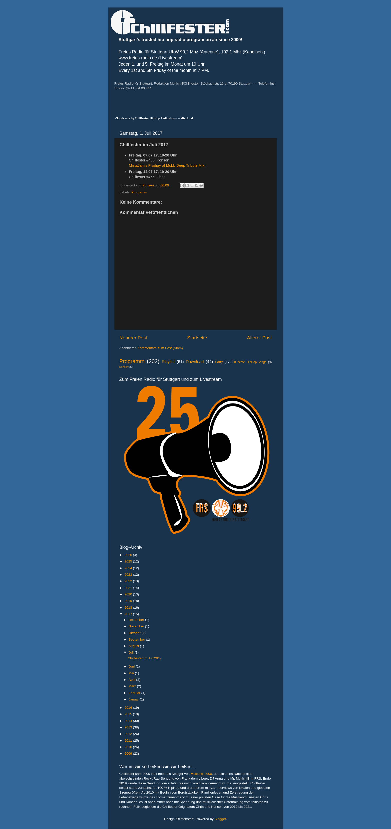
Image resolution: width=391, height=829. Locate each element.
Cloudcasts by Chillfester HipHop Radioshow (145, 118)
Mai (132, 673)
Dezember (137, 620)
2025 (128, 561)
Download (195, 361)
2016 (128, 707)
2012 (128, 734)
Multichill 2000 (201, 774)
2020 (128, 594)
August (134, 646)
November (137, 626)
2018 (128, 607)
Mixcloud (186, 118)
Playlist (168, 361)
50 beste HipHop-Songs (249, 362)
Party (219, 362)
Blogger (220, 819)
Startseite (197, 337)
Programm (139, 192)
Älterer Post (259, 337)
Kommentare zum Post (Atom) (160, 348)
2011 (128, 740)
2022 (128, 581)
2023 (128, 574)
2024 (128, 568)
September (137, 639)
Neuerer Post (133, 337)
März (133, 686)
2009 (128, 753)
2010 (128, 747)
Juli (132, 652)
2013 (128, 727)
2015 (128, 714)
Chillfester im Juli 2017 (145, 658)
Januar (134, 699)
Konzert (124, 366)
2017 (128, 614)
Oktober (135, 633)
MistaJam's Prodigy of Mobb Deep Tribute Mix (166, 165)
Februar (135, 693)
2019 (128, 601)
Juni (132, 666)
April (132, 680)
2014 (128, 721)
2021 (128, 588)
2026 (128, 555)
